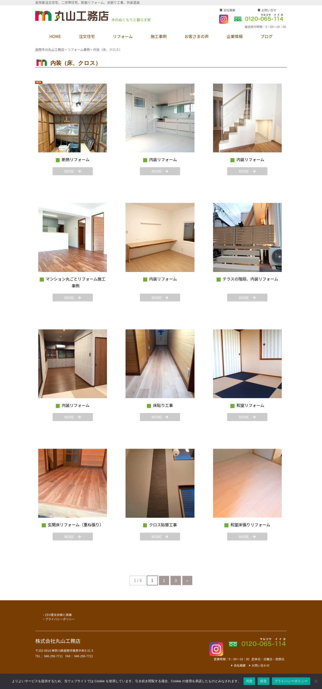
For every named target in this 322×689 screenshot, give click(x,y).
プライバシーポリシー (60, 619)
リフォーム (123, 36)
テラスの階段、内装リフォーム (250, 279)
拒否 (263, 681)
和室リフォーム (250, 405)
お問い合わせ (260, 665)
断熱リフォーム (76, 159)
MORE (69, 171)
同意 (249, 681)
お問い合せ (268, 10)
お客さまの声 (197, 36)
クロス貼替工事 (163, 525)
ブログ (267, 36)
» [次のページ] (187, 580)
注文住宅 (87, 36)
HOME (55, 36)
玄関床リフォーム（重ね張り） (76, 525)
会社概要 (229, 10)
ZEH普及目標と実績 (58, 614)
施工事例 (159, 36)
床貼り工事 (163, 405)
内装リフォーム (163, 159)
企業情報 (235, 36)
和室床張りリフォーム (250, 525)
